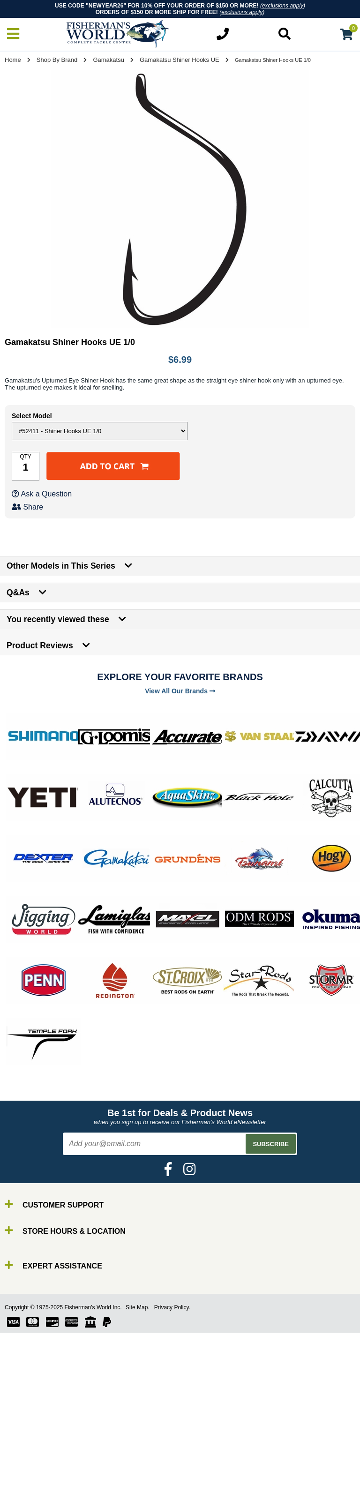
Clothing (32, 1493)
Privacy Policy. (172, 1307)
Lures (28, 1459)
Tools (27, 1476)
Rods (27, 1434)
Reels (28, 1442)
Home (13, 59)
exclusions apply (282, 5)
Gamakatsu (108, 59)
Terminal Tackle (44, 1484)
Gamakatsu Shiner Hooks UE (179, 59)
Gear (27, 1467)
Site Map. (138, 1307)
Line (26, 1451)
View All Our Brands (180, 691)
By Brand (34, 1425)
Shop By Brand (57, 59)
